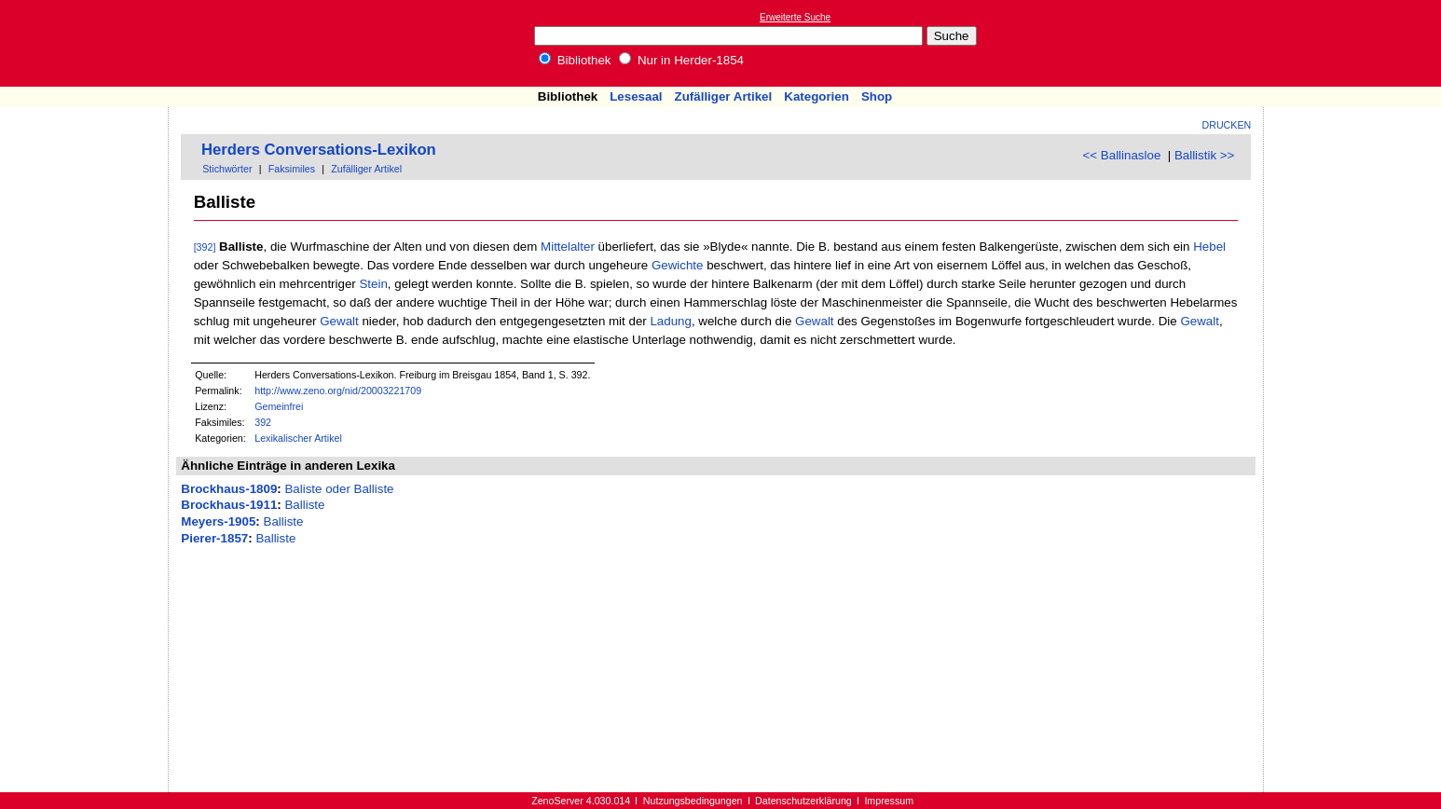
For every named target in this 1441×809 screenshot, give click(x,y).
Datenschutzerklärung (803, 800)
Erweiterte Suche (795, 17)
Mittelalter (568, 247)
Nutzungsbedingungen (693, 800)
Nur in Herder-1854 (681, 60)
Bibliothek (575, 60)
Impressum (888, 800)
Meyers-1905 (218, 521)
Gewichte (678, 265)
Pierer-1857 (214, 538)
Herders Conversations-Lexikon (318, 149)
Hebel (1209, 247)
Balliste (304, 505)
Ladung (670, 321)
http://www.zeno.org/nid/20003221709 (337, 390)
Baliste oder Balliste (338, 489)
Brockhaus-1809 (229, 489)
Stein (373, 284)
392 (262, 422)
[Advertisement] (1355, 43)
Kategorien (816, 96)
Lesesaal (636, 96)
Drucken (1227, 124)
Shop (876, 96)
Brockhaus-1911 (229, 505)
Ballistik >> (1204, 155)
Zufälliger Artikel (724, 96)
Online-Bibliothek (88, 43)
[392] (205, 247)
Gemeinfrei (278, 406)
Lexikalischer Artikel (298, 438)
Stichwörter (227, 168)
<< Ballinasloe (1122, 155)
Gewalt (339, 321)
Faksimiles (291, 168)
